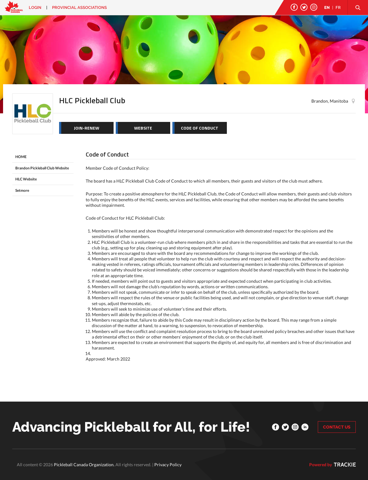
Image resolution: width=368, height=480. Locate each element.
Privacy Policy (168, 464)
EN (327, 7)
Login (35, 7)
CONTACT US (337, 427)
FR (338, 7)
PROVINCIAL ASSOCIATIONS (79, 7)
